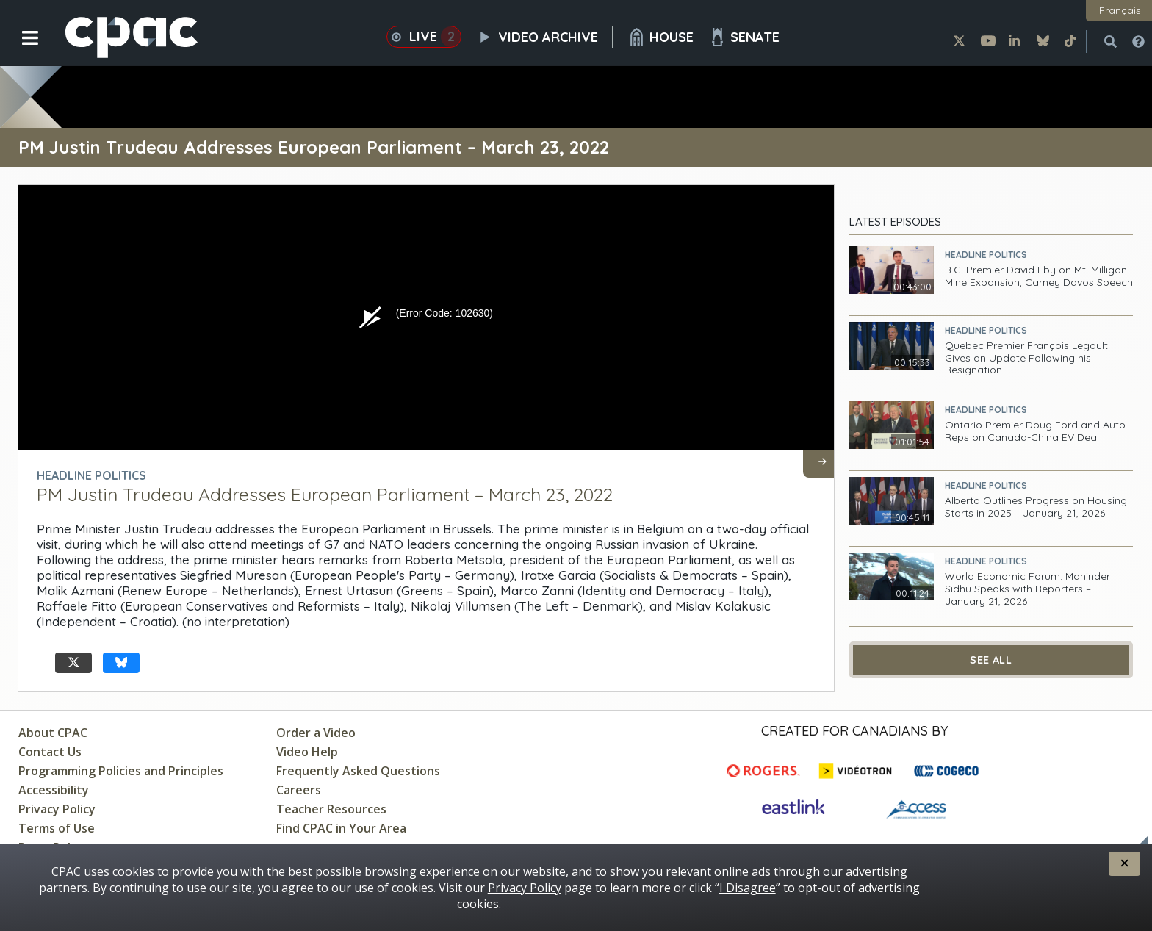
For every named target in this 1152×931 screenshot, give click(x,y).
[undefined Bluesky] (121, 663)
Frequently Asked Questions (358, 771)
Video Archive (544, 37)
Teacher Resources (331, 809)
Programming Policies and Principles (120, 771)
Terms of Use (56, 828)
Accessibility (53, 790)
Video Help (307, 752)
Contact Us (50, 752)
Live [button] (424, 36)
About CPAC (52, 733)
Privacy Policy (57, 809)
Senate (744, 37)
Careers (298, 790)
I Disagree (747, 888)
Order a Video (316, 733)
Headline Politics (986, 254)
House (660, 37)
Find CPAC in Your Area (341, 828)
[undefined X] (73, 663)
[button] (20, 49)
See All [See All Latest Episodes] (991, 659)
